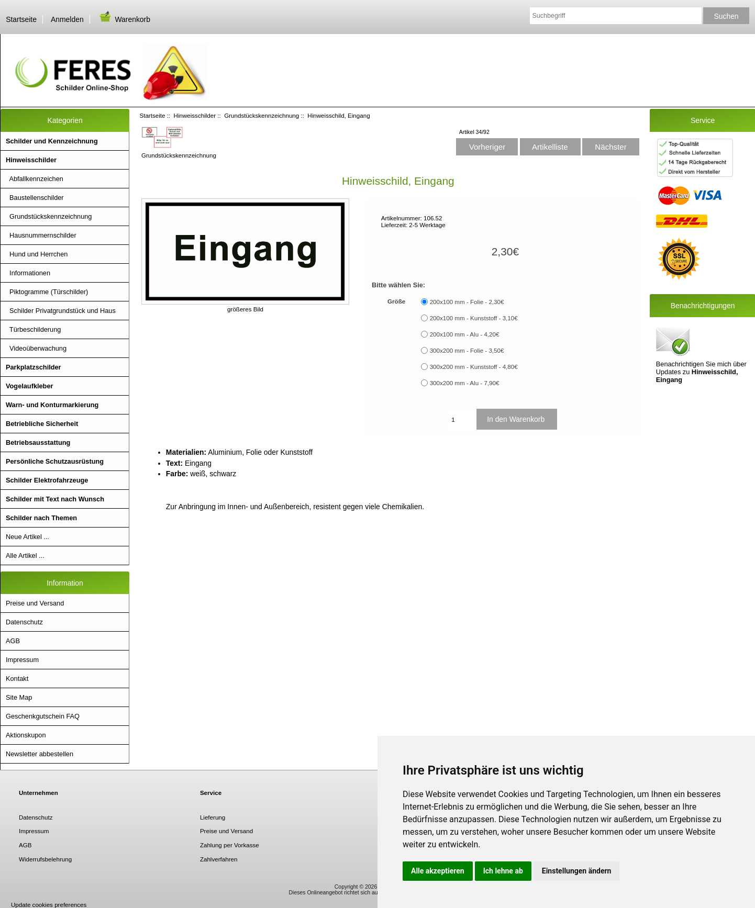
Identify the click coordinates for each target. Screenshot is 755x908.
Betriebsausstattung (38, 442)
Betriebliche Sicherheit (42, 424)
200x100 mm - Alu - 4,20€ (464, 334)
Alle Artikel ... (25, 555)
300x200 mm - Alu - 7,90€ (464, 382)
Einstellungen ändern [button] (577, 871)
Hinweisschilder (195, 115)
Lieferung (212, 817)
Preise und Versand (35, 603)
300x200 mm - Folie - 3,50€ (467, 350)
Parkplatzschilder (33, 367)
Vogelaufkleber (29, 386)
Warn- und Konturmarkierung (52, 405)
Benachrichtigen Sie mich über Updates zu (701, 354)
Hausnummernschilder (41, 235)
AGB (13, 641)
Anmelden (67, 19)
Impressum (22, 660)
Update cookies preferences (48, 904)
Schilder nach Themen (41, 518)
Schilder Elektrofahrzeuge (47, 480)
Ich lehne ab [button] (503, 871)
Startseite (21, 19)
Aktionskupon (26, 735)
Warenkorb (124, 19)
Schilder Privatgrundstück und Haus (61, 311)
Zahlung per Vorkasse (229, 845)
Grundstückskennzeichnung (261, 115)
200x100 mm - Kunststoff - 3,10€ (474, 318)
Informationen (28, 273)
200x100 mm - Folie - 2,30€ (467, 301)
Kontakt (17, 678)
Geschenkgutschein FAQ (43, 716)
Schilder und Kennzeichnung (52, 141)
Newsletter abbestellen (39, 754)
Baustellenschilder (35, 197)
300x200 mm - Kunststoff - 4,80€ (474, 366)
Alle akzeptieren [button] (437, 871)
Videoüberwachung (36, 348)
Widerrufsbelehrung (45, 859)
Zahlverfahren (219, 859)
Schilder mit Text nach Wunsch (55, 499)
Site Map (19, 697)
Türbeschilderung (33, 329)
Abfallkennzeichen (34, 179)
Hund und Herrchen (37, 254)
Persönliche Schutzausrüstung (55, 461)
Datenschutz (24, 622)
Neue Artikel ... (27, 537)
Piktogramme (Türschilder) (47, 292)
